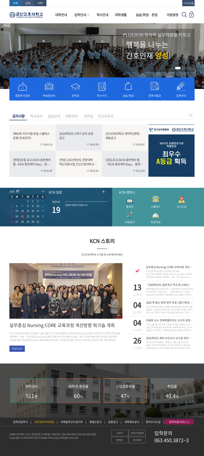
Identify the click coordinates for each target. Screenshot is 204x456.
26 (11, 221)
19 (11, 216)
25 (42, 216)
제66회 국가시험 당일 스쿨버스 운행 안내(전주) (31, 135)
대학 (15, 3)
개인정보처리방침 (44, 422)
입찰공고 (113, 422)
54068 (12, 434)
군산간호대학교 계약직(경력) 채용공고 (122, 135)
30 (32, 221)
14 (22, 211)
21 (22, 216)
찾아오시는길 (153, 422)
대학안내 (61, 14)
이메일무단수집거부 (72, 422)
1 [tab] (177, 69)
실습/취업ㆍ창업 (146, 14)
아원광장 (172, 14)
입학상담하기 (20, 422)
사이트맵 (188, 3)
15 (28, 211)
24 (37, 216)
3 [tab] (187, 69)
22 (28, 216)
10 (37, 206)
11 (42, 206)
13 (16, 211)
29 (28, 221)
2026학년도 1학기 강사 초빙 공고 (76, 135)
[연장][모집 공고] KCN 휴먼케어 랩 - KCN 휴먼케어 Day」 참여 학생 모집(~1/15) (32, 162)
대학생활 (121, 14)
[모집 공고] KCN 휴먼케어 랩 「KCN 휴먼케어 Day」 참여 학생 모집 (123, 162)
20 (16, 216)
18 (42, 211)
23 (32, 216)
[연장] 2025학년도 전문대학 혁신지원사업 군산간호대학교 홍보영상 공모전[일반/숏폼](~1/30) (76, 162)
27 (16, 221)
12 (11, 211)
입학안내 (81, 14)
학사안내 (102, 14)
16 (32, 211)
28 (22, 221)
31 (37, 221)
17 (37, 211)
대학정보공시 (132, 422)
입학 (28, 3)
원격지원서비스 (179, 422)
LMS (40, 3)
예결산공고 (95, 422)
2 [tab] (184, 69)
